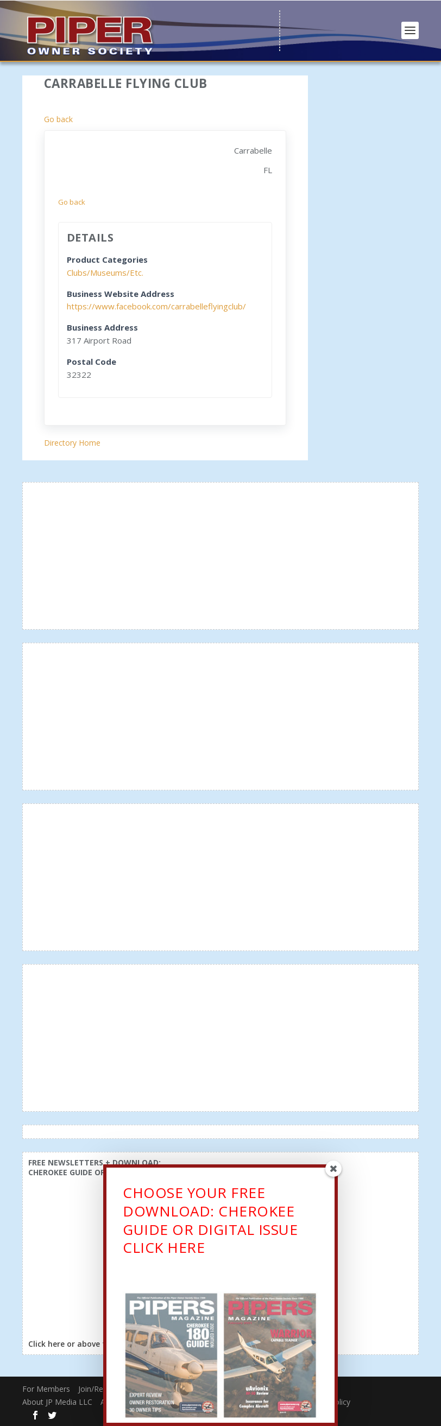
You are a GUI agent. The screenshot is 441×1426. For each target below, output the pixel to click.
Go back (58, 119)
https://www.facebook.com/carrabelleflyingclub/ (156, 306)
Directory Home (72, 443)
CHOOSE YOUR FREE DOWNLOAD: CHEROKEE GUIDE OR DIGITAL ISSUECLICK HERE (210, 1223)
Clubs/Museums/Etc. (105, 272)
